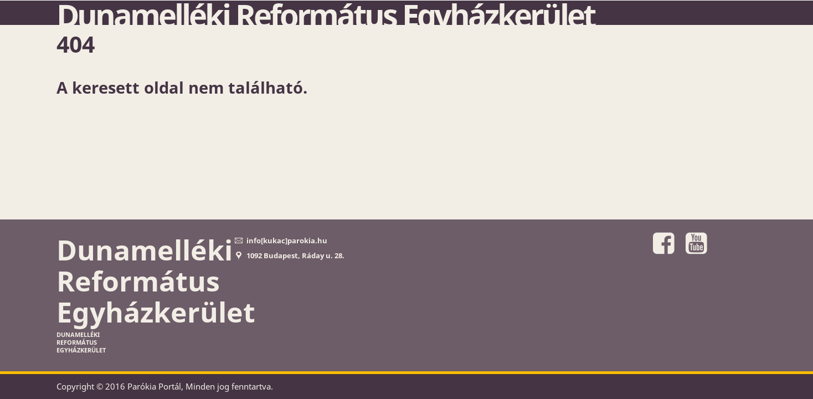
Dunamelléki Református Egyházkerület (325, 15)
